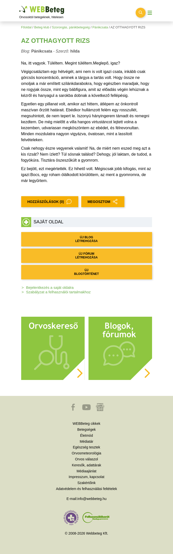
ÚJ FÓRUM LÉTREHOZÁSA (86, 255)
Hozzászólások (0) (49, 202)
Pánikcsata (100, 27)
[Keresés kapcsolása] (141, 13)
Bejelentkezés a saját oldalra (50, 287)
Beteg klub (41, 27)
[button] (73, 410)
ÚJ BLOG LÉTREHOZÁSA (86, 239)
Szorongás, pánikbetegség (71, 27)
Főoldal (26, 27)
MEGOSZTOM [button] (102, 202)
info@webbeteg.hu (91, 499)
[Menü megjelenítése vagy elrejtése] (150, 12)
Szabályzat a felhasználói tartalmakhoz (58, 292)
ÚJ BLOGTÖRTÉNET (86, 272)
